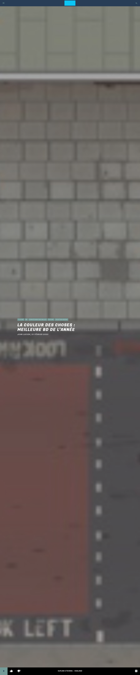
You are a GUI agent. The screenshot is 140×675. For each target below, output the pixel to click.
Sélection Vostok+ (61, 319)
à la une (21, 319)
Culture (51, 319)
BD (26, 319)
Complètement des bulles (37, 319)
